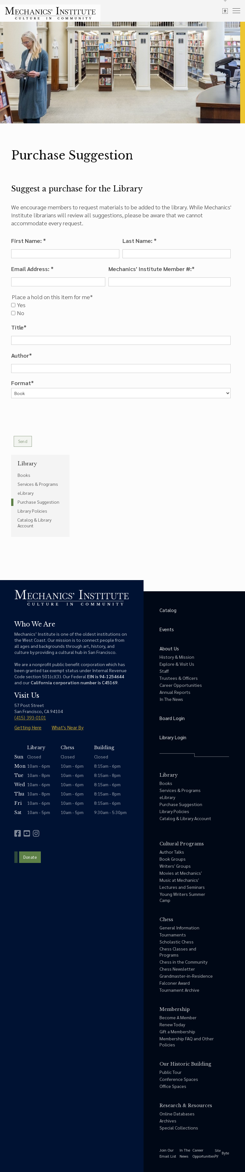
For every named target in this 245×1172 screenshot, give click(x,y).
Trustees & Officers (179, 678)
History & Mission (177, 657)
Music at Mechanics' (179, 880)
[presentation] (59, 417)
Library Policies (32, 511)
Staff (164, 671)
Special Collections (179, 1127)
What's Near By (68, 727)
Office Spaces (173, 1086)
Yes (18, 305)
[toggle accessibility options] (225, 11)
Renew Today (172, 1024)
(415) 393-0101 (30, 717)
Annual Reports (175, 692)
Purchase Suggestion (38, 502)
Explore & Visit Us (177, 664)
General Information (179, 927)
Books (24, 475)
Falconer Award (175, 983)
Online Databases (177, 1113)
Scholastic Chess (177, 941)
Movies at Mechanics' (181, 873)
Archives (168, 1120)
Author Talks (172, 852)
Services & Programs (38, 484)
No (17, 313)
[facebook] (17, 833)
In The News (171, 699)
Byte (225, 1152)
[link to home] (50, 13)
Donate (30, 857)
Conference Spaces (179, 1079)
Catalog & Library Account (34, 522)
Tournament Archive (179, 990)
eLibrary (25, 493)
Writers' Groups (175, 866)
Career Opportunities (181, 685)
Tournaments (173, 934)
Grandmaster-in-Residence (186, 976)
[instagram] (36, 833)
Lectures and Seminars (182, 887)
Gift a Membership (177, 1031)
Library (27, 463)
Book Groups (173, 859)
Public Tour (171, 1072)
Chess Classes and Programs (178, 952)
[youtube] (27, 833)
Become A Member (178, 1017)
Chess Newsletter (177, 969)
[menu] (236, 10)
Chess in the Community (183, 962)
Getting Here (27, 727)
